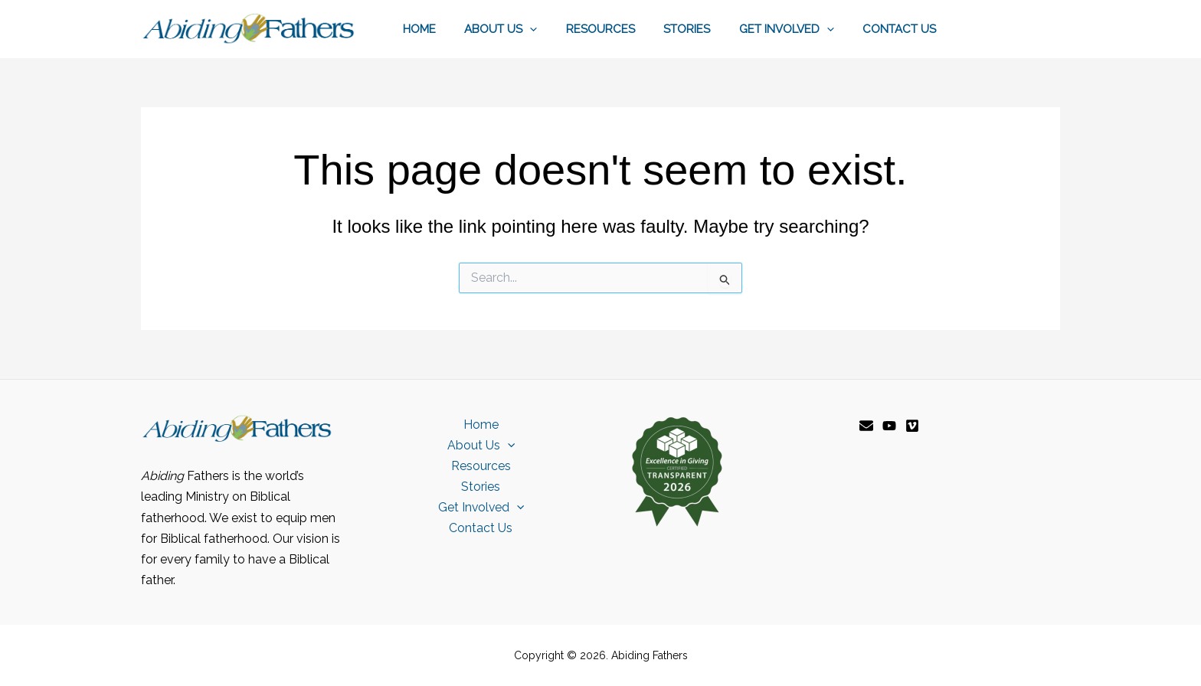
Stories (701, 29)
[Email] (866, 426)
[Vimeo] (912, 426)
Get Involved (795, 29)
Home (450, 29)
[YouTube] (889, 426)
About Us (526, 29)
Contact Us (902, 29)
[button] (555, 29)
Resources (620, 29)
